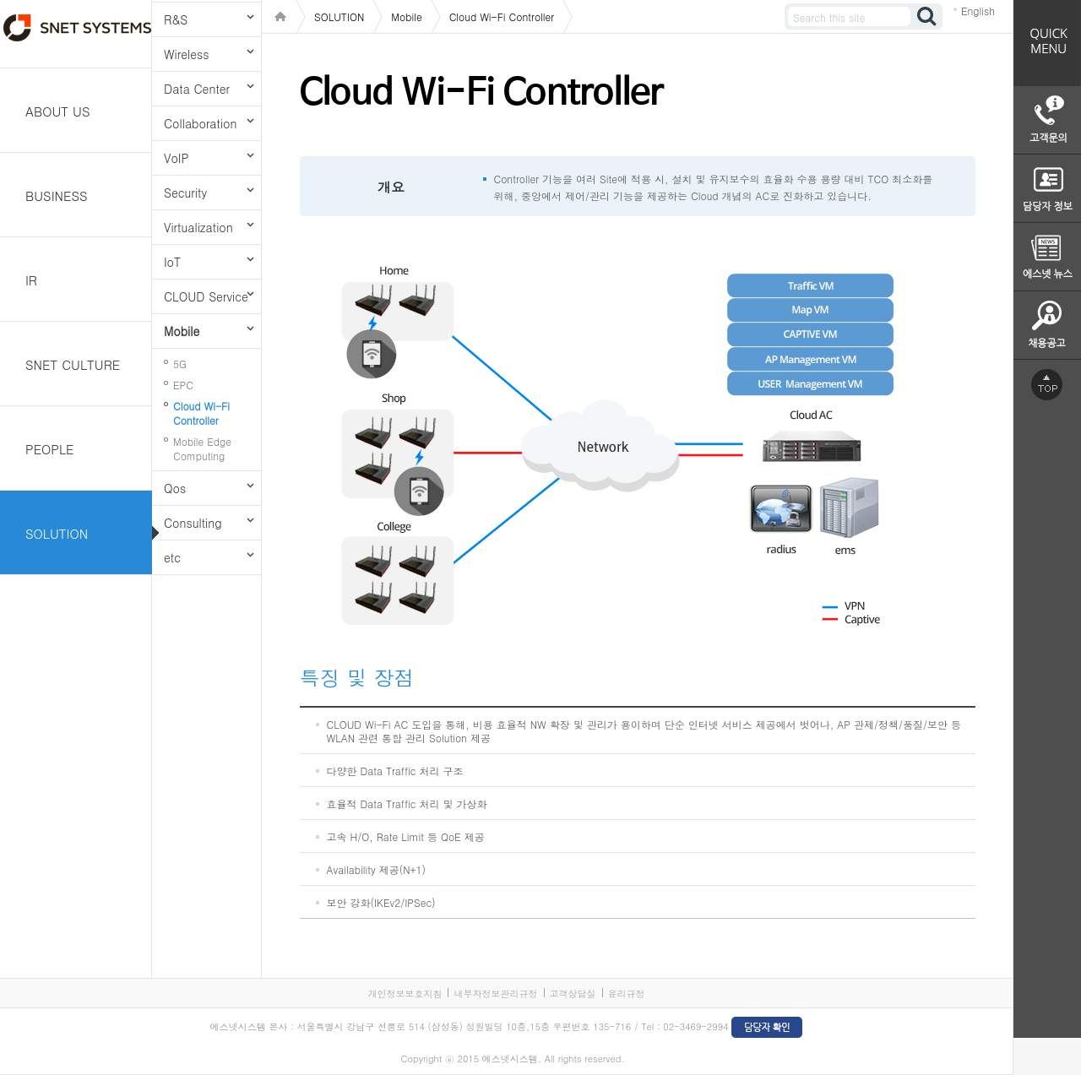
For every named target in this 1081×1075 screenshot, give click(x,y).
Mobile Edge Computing (202, 448)
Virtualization (198, 227)
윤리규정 (626, 993)
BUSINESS (56, 195)
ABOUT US (57, 111)
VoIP (176, 157)
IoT (172, 261)
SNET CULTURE (72, 364)
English (978, 10)
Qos (175, 488)
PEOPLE (49, 449)
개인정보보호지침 (404, 993)
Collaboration (200, 123)
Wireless (186, 54)
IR (31, 280)
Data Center (197, 88)
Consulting (193, 522)
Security (185, 192)
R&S (175, 19)
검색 (927, 16)
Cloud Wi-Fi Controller (201, 413)
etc (172, 557)
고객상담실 (573, 993)
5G (180, 363)
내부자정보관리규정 (495, 993)
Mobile (181, 331)
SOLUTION (56, 533)
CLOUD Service (206, 296)
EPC (183, 384)
